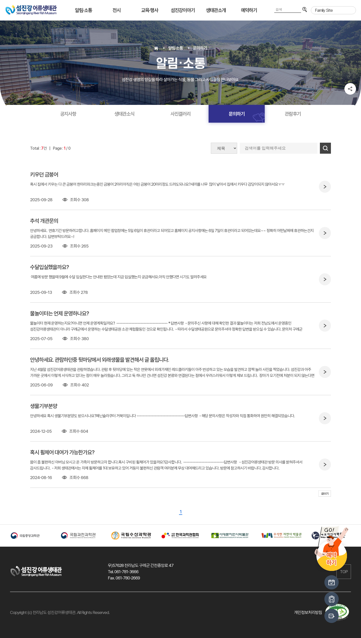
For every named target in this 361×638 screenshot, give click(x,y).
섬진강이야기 (183, 10)
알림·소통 (83, 10)
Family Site (324, 10)
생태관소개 (216, 10)
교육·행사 (149, 10)
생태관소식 (124, 114)
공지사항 (68, 114)
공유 (350, 89)
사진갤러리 (180, 114)
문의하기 (200, 48)
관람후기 (293, 114)
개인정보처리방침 (308, 612)
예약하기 (249, 10)
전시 (117, 10)
